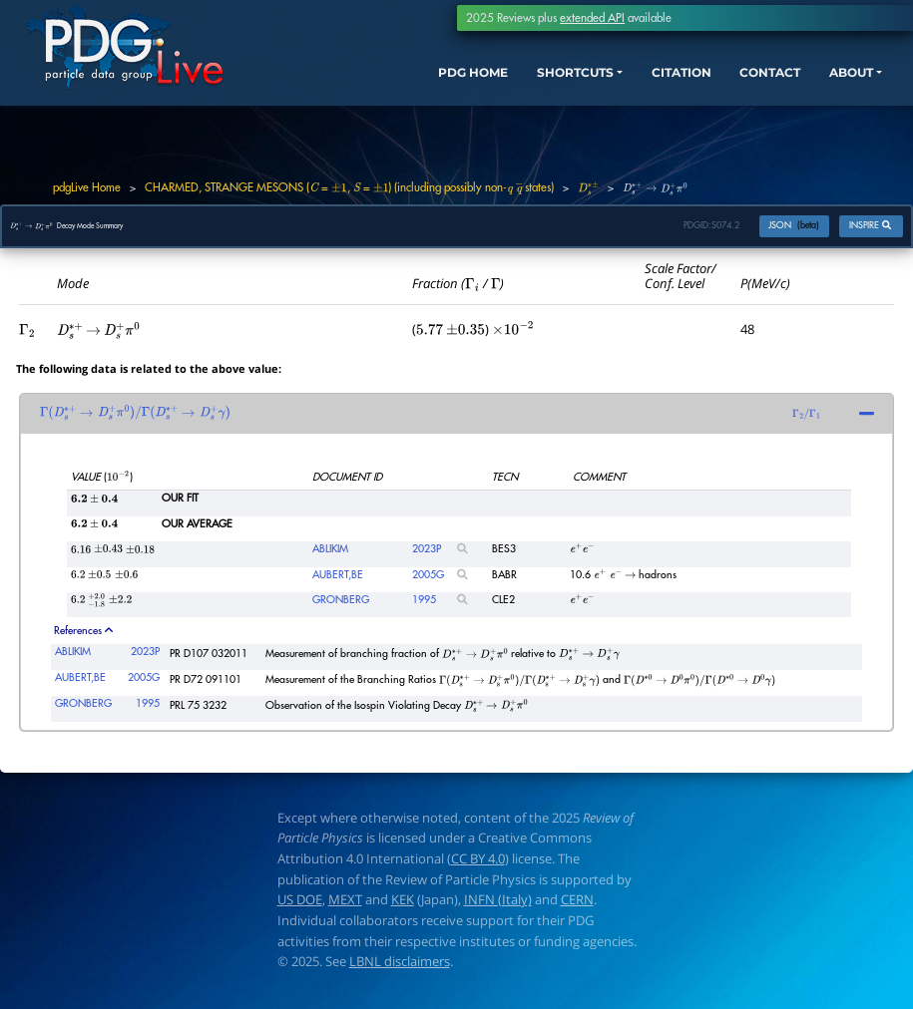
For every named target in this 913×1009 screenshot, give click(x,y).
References (83, 638)
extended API (592, 18)
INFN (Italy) (498, 908)
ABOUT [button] (831, 86)
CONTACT (738, 86)
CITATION (637, 86)
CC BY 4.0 (478, 866)
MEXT (345, 908)
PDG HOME (396, 86)
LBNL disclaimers (399, 970)
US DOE (299, 908)
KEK (402, 908)
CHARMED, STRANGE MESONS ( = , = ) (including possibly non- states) (349, 187)
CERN (577, 908)
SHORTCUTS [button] (514, 86)
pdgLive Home (87, 187)
